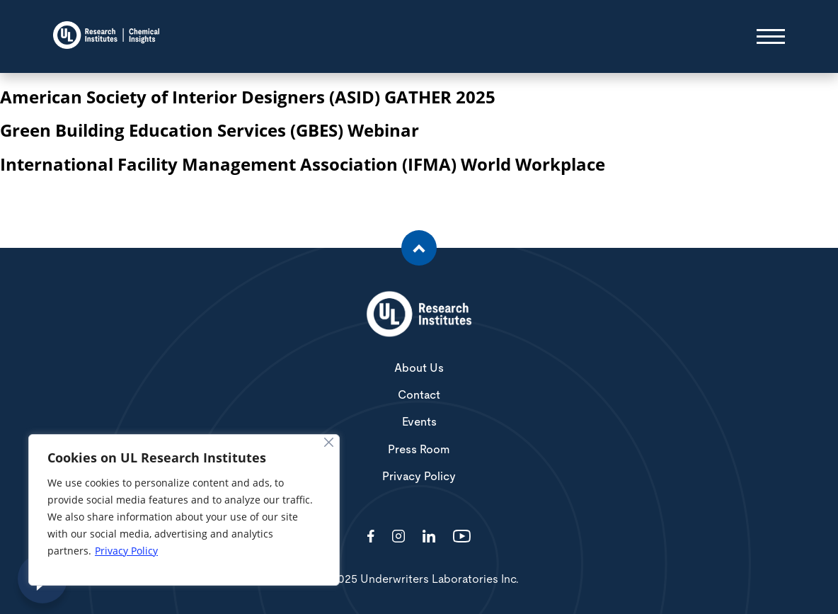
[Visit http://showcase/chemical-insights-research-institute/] (429, 537)
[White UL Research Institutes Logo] (419, 315)
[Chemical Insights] (106, 36)
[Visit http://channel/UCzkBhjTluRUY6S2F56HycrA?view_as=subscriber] (462, 537)
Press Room (419, 449)
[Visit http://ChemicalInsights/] (370, 537)
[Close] (328, 442)
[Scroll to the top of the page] (419, 248)
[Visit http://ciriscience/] (398, 537)
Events (419, 422)
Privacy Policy (126, 550)
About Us (419, 368)
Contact (419, 395)
